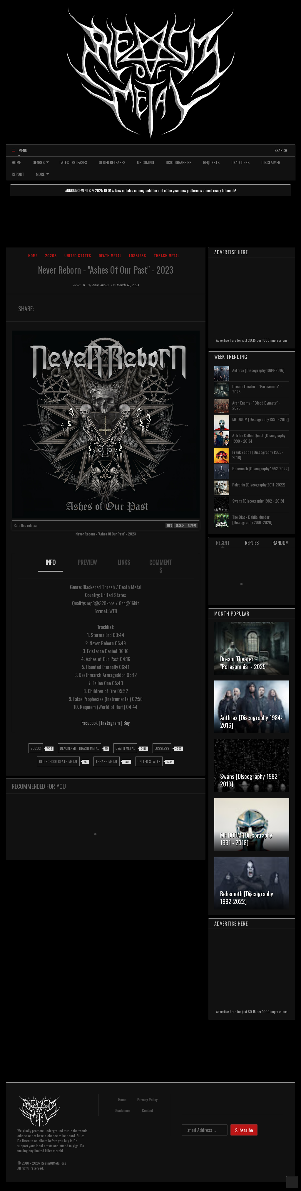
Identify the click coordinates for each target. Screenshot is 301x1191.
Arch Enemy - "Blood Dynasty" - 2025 (256, 405)
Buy (126, 722)
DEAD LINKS (240, 162)
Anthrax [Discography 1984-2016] (258, 370)
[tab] (50, 566)
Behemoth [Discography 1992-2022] (260, 468)
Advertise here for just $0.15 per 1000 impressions (251, 340)
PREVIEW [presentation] (87, 562)
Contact (147, 1110)
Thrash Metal (166, 255)
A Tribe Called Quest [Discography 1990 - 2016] (258, 438)
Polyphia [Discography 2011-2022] (258, 484)
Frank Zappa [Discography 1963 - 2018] (258, 454)
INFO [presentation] (51, 562)
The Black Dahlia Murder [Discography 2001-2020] (252, 519)
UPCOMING (145, 162)
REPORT (18, 174)
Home (32, 255)
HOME (16, 162)
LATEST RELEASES (73, 162)
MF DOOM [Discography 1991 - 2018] (260, 419)
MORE (42, 174)
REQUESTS (211, 162)
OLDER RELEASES (112, 162)
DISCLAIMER (270, 162)
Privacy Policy (147, 1099)
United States (77, 255)
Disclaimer (122, 1110)
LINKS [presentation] (124, 562)
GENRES (41, 162)
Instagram (110, 722)
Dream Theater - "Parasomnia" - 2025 (257, 389)
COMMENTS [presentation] (160, 566)
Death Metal (110, 255)
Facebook (89, 722)
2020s (51, 255)
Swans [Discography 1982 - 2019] (258, 501)
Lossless (137, 255)
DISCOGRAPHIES (178, 162)
